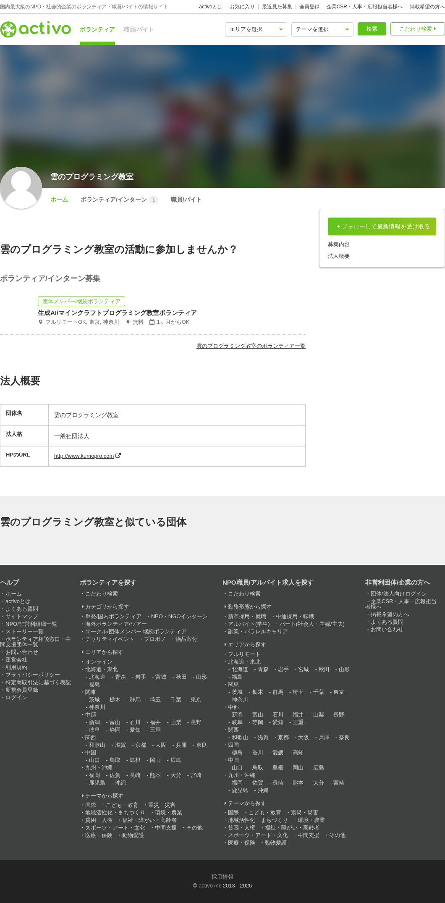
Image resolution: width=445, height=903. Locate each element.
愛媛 (277, 752)
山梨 (175, 722)
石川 (135, 722)
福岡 (94, 775)
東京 (196, 699)
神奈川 (97, 707)
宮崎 (196, 775)
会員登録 (309, 7)
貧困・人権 (99, 820)
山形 (201, 677)
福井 (155, 722)
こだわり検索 (415, 29)
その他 (194, 827)
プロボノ (155, 639)
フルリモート (244, 654)
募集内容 (339, 244)
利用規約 (16, 667)
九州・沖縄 (99, 767)
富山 (115, 722)
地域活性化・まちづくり (115, 812)
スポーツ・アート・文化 (115, 827)
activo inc (210, 885)
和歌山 (97, 745)
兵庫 (181, 745)
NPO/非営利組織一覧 (31, 624)
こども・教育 (122, 805)
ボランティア (97, 29)
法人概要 (339, 256)
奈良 (201, 745)
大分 (175, 775)
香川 (257, 752)
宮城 (160, 677)
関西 (90, 737)
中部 (90, 714)
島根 (135, 760)
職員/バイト (138, 29)
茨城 (94, 699)
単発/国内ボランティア (113, 616)
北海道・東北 (101, 669)
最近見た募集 (277, 7)
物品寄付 (186, 639)
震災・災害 (161, 805)
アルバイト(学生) (249, 624)
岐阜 (94, 730)
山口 (94, 760)
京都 (140, 745)
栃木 (115, 699)
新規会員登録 (21, 690)
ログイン (16, 697)
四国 (233, 745)
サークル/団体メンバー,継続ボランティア (135, 631)
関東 (90, 692)
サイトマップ (21, 616)
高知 (298, 752)
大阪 (160, 745)
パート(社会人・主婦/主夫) (312, 624)
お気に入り (242, 7)
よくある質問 (21, 609)
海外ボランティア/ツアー (116, 624)
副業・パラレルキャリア (258, 631)
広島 (175, 760)
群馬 (135, 699)
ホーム (59, 199)
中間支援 (166, 827)
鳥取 (115, 760)
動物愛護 (133, 835)
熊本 (155, 775)
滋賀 (120, 745)
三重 (155, 730)
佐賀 (115, 775)
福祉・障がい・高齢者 (149, 820)
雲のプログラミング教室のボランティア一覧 (251, 346)
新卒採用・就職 (247, 616)
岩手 (140, 677)
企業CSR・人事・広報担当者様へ (365, 7)
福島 (94, 684)
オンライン (99, 662)
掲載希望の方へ (427, 7)
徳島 (237, 752)
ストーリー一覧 (24, 631)
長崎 (135, 775)
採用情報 (222, 877)
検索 (371, 29)
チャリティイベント (109, 639)
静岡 (115, 730)
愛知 (135, 730)
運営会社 (16, 659)
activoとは (210, 7)
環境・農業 (168, 812)
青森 (120, 677)
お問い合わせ (21, 652)
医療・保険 (99, 835)
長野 (196, 722)
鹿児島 (97, 783)
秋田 (181, 677)
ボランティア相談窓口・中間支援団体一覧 (35, 642)
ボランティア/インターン (119, 200)
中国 (90, 752)
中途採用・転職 (295, 616)
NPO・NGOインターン (179, 616)
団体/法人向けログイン (399, 594)
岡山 (155, 760)
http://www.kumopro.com (84, 456)
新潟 (94, 722)
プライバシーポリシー (32, 675)
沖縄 (120, 783)
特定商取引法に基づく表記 (38, 682)
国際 (90, 805)
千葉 (175, 699)
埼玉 (155, 699)
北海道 (97, 677)
